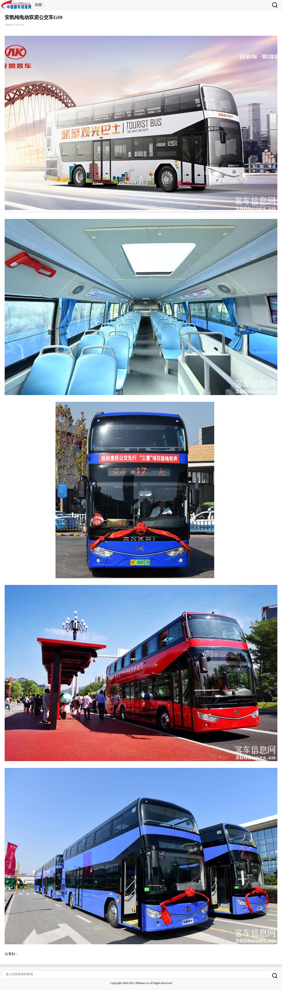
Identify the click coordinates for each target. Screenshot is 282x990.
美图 (38, 5)
